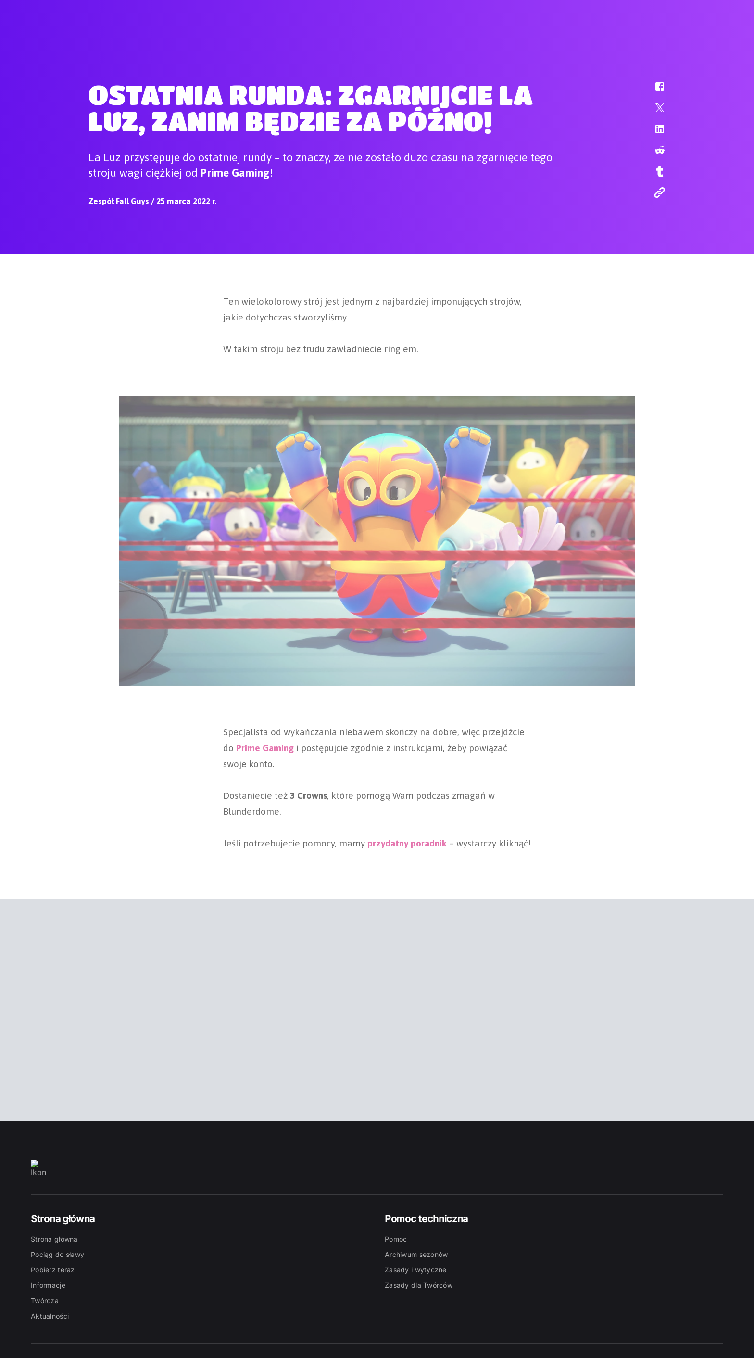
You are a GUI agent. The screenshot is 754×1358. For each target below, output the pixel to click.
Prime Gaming (265, 747)
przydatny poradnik (407, 842)
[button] (653, 91)
